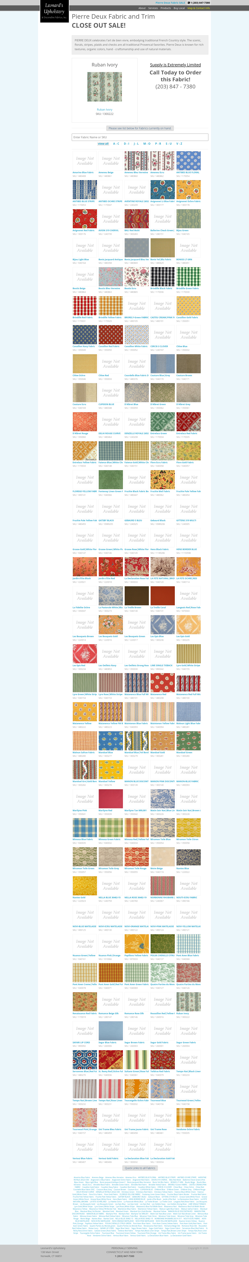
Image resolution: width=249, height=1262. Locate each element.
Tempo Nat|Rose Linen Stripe (114, 1100)
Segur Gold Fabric (159, 1042)
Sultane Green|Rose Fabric (138, 1071)
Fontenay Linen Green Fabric (113, 491)
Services (153, 8)
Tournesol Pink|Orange (85, 1129)
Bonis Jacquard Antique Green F (115, 259)
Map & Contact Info (199, 8)
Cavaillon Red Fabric (109, 346)
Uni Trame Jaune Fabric (136, 1129)
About (142, 8)
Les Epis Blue (157, 636)
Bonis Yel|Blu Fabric (160, 259)
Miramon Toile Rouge (135, 868)
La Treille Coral (158, 607)
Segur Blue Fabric (107, 1042)
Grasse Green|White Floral (112, 549)
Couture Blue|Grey (160, 375)
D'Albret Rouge (80, 433)
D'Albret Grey (183, 404)
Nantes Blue (182, 868)
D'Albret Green (158, 404)
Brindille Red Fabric (83, 317)
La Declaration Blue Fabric (138, 1158)
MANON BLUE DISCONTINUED (139, 781)
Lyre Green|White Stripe (85, 694)
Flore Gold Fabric (185, 462)
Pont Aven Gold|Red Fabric (112, 984)
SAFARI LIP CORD (81, 1042)
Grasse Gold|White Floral (86, 549)
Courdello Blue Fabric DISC (138, 375)
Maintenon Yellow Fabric (163, 723)
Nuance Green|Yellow (84, 955)
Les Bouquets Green (134, 636)
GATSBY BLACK (106, 520)
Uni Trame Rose (158, 1129)
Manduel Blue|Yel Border (137, 752)
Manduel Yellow (107, 781)
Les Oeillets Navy (107, 665)
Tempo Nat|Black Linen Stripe (192, 1071)
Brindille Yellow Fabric (110, 317)
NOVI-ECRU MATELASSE (110, 926)
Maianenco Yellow (82, 723)
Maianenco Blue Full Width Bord (141, 694)
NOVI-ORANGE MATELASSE (138, 926)
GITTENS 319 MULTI (186, 520)
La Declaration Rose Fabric (138, 578)
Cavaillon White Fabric (136, 346)
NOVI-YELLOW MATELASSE (189, 926)
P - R (158, 144)
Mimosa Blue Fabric (83, 839)
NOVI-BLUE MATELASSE (84, 926)
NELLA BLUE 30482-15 (110, 897)
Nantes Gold (79, 897)
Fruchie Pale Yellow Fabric (189, 491)
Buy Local (179, 8)
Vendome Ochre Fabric (188, 1129)
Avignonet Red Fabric (84, 230)
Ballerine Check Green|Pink (164, 230)
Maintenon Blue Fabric (136, 723)
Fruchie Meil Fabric (160, 491)
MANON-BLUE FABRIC (187, 781)
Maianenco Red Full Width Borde (193, 694)
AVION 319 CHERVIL (109, 230)
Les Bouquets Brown (83, 636)
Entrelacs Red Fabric (186, 433)
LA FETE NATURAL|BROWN (164, 578)
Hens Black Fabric (159, 549)
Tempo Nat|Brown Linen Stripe (89, 1100)
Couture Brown (184, 375)
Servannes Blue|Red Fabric (86, 1071)
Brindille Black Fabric (161, 288)
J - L (136, 144)
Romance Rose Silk (134, 1013)
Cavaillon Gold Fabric (187, 317)
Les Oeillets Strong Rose (136, 665)
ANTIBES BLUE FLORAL (187, 172)
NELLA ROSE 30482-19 (135, 897)
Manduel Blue (106, 752)
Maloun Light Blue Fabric (189, 723)
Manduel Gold (157, 752)
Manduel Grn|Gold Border (86, 781)
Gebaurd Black (157, 520)
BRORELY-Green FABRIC (136, 317)
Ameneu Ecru (157, 172)
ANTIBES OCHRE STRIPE (110, 201)
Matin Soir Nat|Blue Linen (164, 810)
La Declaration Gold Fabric (164, 1158)
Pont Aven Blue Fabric (187, 955)
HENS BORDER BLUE (186, 549)
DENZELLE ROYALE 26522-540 (139, 433)
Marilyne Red (105, 810)
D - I (126, 144)
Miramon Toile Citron (187, 839)
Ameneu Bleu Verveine (136, 172)
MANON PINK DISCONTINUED (165, 781)
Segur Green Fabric (186, 1042)
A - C (116, 144)
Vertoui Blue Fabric (82, 1158)
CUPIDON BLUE (106, 404)
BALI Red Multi (132, 230)
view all (103, 144)
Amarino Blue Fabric (83, 172)
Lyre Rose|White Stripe (110, 694)
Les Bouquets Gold (108, 636)
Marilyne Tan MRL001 (135, 810)
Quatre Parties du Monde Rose (192, 984)
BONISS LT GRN (184, 259)
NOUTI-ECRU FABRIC (186, 897)
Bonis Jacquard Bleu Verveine (139, 259)
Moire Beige (156, 868)
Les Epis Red (79, 665)
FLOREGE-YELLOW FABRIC (86, 491)
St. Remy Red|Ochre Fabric (112, 1071)
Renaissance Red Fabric (85, 1013)
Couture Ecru (79, 404)
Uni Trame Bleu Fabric (110, 1129)
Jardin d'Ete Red (107, 578)
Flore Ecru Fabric (159, 462)
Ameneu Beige (106, 172)
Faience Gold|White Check (138, 462)
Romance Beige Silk (109, 1013)
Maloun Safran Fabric (84, 752)
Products (166, 8)
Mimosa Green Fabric (110, 839)
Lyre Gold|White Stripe (188, 665)
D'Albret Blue (131, 404)
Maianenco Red (158, 694)
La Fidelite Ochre (81, 607)
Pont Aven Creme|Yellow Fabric (89, 984)
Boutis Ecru (130, 288)
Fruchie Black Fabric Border (138, 491)
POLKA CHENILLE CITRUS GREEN (166, 955)
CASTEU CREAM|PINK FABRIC (165, 317)
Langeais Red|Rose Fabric (189, 607)
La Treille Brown (132, 607)
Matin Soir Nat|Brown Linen (191, 810)
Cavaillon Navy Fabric (84, 346)
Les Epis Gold (183, 636)
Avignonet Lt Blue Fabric (163, 201)
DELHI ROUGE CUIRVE (110, 433)
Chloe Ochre (79, 375)
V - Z (179, 144)
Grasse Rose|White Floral (137, 549)
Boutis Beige (79, 288)
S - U (169, 144)
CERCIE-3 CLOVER (159, 346)
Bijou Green (182, 230)
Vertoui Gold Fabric (108, 1158)
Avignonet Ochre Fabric (188, 201)
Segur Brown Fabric (134, 1042)
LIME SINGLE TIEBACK (161, 665)
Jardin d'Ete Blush (82, 578)
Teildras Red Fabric (160, 1071)
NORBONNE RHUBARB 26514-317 (167, 897)
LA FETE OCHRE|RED (186, 578)
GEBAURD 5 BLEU (133, 520)
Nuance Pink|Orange (109, 955)
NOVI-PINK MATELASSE (162, 926)
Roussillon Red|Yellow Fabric (165, 1013)
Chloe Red (104, 375)
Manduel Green (184, 752)
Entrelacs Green (158, 433)
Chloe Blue (181, 346)
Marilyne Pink (80, 810)
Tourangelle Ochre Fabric (137, 1100)
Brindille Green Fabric (187, 288)
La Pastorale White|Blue (111, 607)
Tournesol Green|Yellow (188, 1100)
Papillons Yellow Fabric (136, 955)
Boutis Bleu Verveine (109, 288)
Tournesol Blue (158, 1100)
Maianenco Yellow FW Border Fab (116, 723)
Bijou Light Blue (81, 259)
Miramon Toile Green (83, 868)
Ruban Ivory (104, 109)
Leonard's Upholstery (54, 11)
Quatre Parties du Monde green (166, 984)
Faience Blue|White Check (112, 462)
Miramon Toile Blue (160, 839)
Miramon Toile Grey (109, 868)
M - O (146, 144)
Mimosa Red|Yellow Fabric (138, 839)
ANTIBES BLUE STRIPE (84, 201)
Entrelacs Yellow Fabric (84, 462)
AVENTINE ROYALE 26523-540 (139, 201)
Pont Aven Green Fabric (136, 984)
